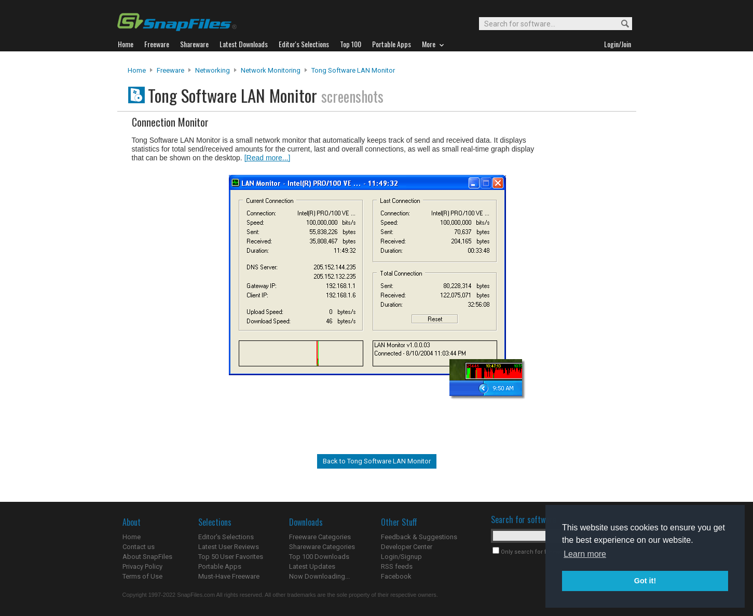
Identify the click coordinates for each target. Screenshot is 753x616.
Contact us (138, 547)
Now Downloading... (319, 576)
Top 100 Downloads (319, 556)
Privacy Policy (142, 566)
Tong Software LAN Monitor (353, 70)
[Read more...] (267, 158)
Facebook (396, 576)
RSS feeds (397, 566)
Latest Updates (312, 566)
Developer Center (406, 547)
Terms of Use (142, 576)
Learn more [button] (585, 554)
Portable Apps (219, 566)
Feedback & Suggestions (419, 537)
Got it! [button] (645, 581)
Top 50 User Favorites (230, 556)
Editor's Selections (226, 537)
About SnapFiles (147, 556)
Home (137, 70)
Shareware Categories (322, 547)
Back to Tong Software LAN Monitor (377, 461)
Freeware (170, 70)
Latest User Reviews (228, 547)
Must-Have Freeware (228, 576)
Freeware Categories (320, 537)
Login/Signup (401, 556)
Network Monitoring (270, 70)
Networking (212, 70)
